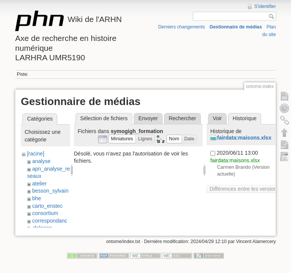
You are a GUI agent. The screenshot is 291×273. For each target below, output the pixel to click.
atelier (39, 183)
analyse (41, 161)
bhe (36, 198)
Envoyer (148, 118)
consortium (45, 213)
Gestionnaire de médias (236, 27)
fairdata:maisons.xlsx (244, 138)
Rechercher (182, 118)
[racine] (35, 154)
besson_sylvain (50, 191)
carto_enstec (47, 206)
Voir (217, 118)
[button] (122, 139)
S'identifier (265, 6)
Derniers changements (181, 27)
